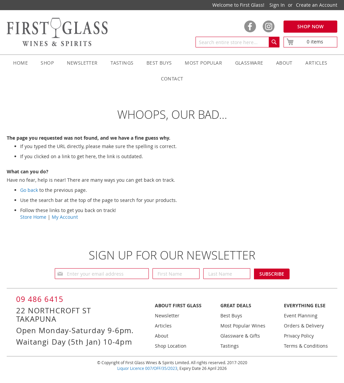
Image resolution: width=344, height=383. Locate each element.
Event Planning (300, 315)
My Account (65, 217)
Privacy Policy (299, 336)
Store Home (33, 217)
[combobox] (238, 42)
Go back (29, 190)
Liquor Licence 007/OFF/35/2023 (147, 368)
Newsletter (167, 315)
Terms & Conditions (306, 346)
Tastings (229, 346)
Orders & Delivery (304, 325)
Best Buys (231, 315)
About (161, 336)
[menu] (172, 70)
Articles (163, 325)
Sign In (277, 5)
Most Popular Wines (242, 325)
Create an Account (316, 5)
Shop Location (170, 346)
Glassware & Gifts (240, 336)
